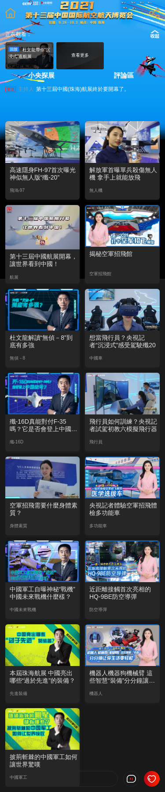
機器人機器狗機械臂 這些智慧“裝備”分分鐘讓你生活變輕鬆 (122, 677)
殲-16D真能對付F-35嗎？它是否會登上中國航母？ (43, 425)
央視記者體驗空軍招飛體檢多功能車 (123, 509)
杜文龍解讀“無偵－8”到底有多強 (41, 341)
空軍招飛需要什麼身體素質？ (43, 509)
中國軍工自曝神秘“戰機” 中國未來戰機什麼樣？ (42, 593)
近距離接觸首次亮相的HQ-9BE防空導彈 (120, 593)
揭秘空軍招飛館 (110, 253)
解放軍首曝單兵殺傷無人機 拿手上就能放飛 (123, 173)
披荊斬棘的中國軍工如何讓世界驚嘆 (43, 760)
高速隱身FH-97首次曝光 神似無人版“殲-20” (43, 173)
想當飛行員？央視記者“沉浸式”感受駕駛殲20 (122, 341)
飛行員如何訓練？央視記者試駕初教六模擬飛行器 (123, 425)
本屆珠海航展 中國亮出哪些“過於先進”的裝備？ (42, 677)
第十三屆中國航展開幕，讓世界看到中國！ (43, 260)
